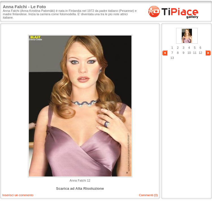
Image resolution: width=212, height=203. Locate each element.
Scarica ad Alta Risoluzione (80, 188)
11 (194, 52)
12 (200, 52)
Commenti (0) (148, 195)
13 (172, 57)
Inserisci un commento (17, 195)
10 (189, 52)
